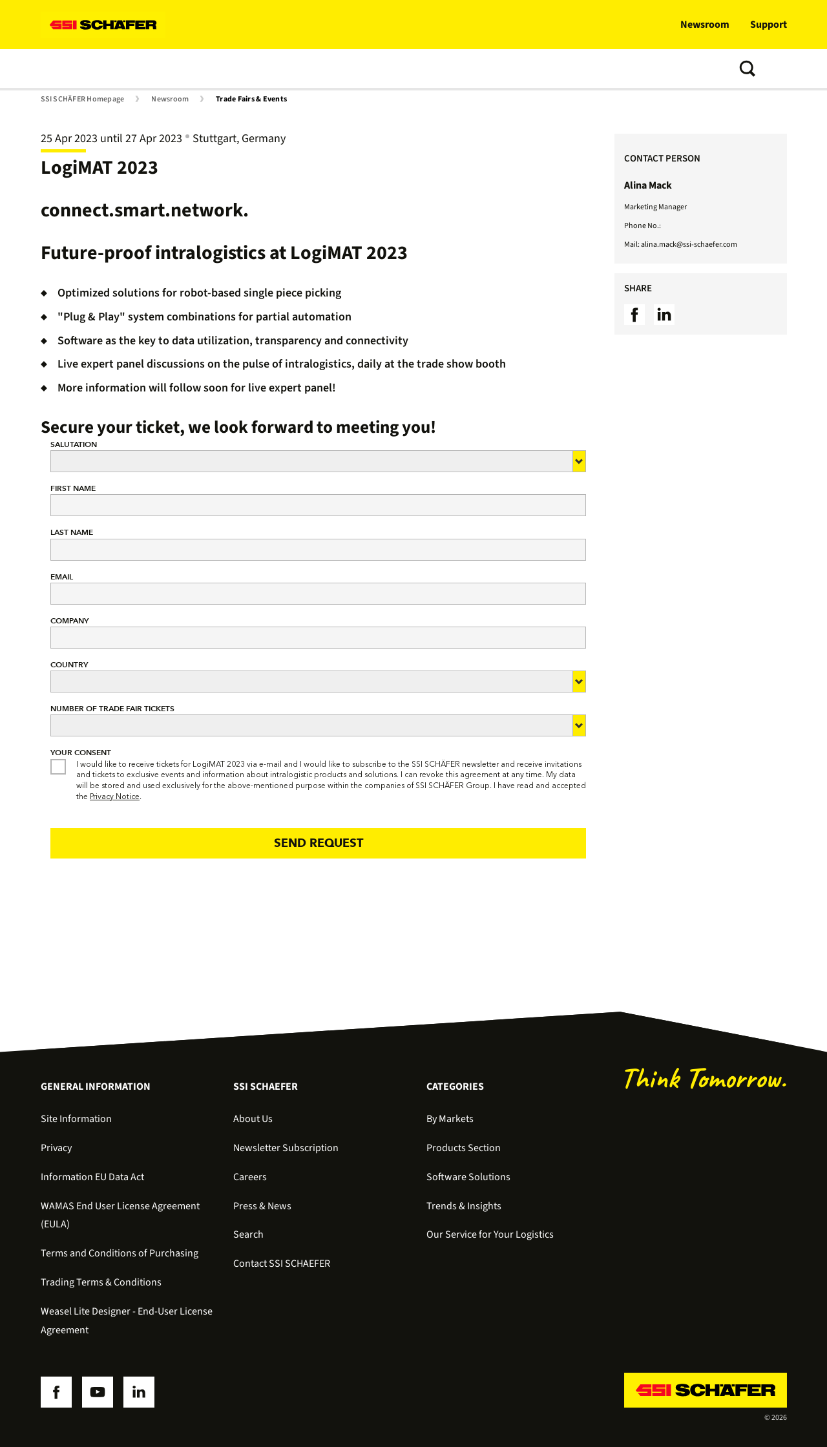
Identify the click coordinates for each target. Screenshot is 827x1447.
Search (248, 1234)
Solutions (66, 68)
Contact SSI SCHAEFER (281, 1263)
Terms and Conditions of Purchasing (119, 1253)
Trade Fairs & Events (251, 99)
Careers (250, 1177)
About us (406, 68)
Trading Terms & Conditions (101, 1282)
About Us (253, 1119)
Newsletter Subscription (286, 1148)
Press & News (262, 1206)
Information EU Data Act (92, 1177)
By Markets (450, 1119)
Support (768, 24)
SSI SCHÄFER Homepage (83, 99)
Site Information (76, 1119)
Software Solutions (468, 1177)
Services (249, 68)
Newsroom (704, 24)
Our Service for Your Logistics (490, 1234)
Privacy (56, 1148)
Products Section (463, 1148)
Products (129, 68)
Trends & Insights (327, 68)
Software (190, 68)
